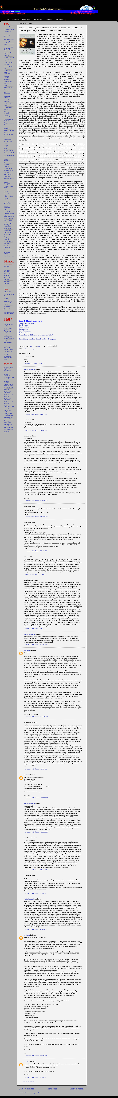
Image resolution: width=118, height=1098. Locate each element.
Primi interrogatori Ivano (8, 342)
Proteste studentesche (8, 203)
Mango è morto (9, 150)
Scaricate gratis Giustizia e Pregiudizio (9, 224)
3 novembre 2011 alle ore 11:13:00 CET (35, 870)
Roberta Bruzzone (7, 210)
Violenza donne (8, 250)
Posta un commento (28, 1081)
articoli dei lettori (9, 39)
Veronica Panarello (7, 246)
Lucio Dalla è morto (8, 142)
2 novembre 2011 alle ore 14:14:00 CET (35, 628)
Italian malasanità (7, 116)
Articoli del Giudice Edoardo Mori (9, 43)
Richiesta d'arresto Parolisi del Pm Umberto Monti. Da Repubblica (9, 384)
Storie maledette (26, 19)
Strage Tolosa (8, 237)
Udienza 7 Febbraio (7, 274)
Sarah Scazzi (23, 325)
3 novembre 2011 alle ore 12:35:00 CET (35, 893)
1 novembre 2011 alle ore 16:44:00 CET (36, 517)
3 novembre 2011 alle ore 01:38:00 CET (36, 798)
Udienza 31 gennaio (7, 278)
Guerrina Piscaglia (6, 112)
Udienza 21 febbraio (7, 267)
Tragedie (6, 239)
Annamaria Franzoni (26, 323)
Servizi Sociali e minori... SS (8, 231)
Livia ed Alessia (8, 137)
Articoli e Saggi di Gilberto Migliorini (8, 48)
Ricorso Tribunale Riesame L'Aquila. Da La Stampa (9, 376)
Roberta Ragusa (9, 213)
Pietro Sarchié (8, 194)
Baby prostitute (8, 62)
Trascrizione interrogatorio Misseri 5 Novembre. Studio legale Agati (8, 355)
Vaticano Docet (8, 241)
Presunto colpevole (31, 349)
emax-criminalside (37, 19)
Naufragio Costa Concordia (9, 175)
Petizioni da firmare (7, 190)
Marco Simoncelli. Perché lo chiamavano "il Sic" (36, 335)
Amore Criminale (9, 29)
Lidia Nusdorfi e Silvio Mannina (9, 133)
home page (6, 19)
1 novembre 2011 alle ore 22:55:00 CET (35, 574)
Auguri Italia (7, 60)
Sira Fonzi (27, 775)
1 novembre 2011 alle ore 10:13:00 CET (35, 414)
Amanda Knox (24, 327)
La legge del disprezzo (7, 127)
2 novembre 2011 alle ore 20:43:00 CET (36, 717)
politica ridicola (8, 196)
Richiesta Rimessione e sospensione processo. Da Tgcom (8, 301)
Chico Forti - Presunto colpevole (7, 77)
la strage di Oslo (9, 130)
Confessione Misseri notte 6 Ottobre (8, 324)
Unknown (27, 650)
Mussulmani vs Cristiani (8, 171)
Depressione (8, 87)
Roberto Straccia (9, 216)
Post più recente (26, 1089)
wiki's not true (15, 19)
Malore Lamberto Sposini (7, 146)
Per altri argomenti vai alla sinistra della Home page (37, 339)
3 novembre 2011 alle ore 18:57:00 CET (36, 929)
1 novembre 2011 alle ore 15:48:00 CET (36, 500)
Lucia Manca (7, 139)
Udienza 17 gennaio (7, 282)
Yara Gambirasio (9, 256)
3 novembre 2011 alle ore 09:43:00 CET (36, 832)
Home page (52, 1089)
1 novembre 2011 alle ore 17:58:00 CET (35, 551)
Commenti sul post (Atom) (33, 1093)
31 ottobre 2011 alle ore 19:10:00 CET (35, 363)
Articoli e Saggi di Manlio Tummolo (8, 54)
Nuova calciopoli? (7, 183)
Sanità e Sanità (8, 218)
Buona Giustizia (8, 64)
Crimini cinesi (8, 81)
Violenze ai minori (7, 252)
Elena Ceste (7, 90)
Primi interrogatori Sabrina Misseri (8, 347)
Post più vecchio (77, 1089)
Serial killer (7, 228)
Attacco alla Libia (9, 57)
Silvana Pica (7, 234)
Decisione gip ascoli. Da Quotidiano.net (8, 426)
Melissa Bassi (8, 168)
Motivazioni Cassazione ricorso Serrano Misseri (9, 294)
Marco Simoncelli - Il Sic (8, 160)
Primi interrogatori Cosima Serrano (9, 336)
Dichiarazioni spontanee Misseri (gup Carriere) (8, 330)
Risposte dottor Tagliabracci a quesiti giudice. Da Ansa (9, 369)
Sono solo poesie (60, 19)
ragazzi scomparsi (7, 206)
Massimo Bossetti (6, 165)
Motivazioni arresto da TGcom (7, 308)
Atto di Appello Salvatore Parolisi (8, 431)
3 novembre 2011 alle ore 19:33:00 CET (35, 1077)
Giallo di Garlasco (6, 100)
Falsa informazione (8, 93)
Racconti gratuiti (49, 19)
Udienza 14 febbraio (7, 270)
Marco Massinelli (9, 153)
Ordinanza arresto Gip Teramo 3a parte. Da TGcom (9, 392)
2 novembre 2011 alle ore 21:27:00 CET (36, 769)
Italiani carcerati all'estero (9, 120)
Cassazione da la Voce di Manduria (9, 312)
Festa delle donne (7, 96)
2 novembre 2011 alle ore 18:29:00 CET (36, 644)
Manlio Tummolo (29, 369)
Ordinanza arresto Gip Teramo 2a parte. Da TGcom (9, 399)
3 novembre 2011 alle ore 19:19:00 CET (35, 1056)
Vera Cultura (7, 243)
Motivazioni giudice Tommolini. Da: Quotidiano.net (8, 413)
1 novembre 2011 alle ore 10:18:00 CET (35, 430)
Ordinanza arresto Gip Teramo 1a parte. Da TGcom (9, 406)
